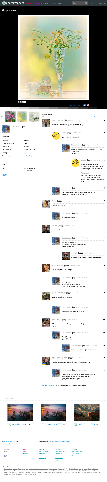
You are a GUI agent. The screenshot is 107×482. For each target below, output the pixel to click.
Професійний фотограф (10, 469)
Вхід (92, 3)
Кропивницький (89, 470)
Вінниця (95, 469)
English (6, 451)
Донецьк (16, 470)
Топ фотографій (43, 453)
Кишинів (69, 470)
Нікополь (39, 472)
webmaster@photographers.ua (61, 441)
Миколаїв (33, 472)
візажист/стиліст (33, 469)
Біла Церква (77, 469)
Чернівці (30, 474)
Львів (9, 472)
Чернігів (25, 474)
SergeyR (54, 225)
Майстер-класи (76, 455)
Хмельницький (13, 474)
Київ (66, 470)
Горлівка (6, 470)
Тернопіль (83, 472)
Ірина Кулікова (56, 319)
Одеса (44, 472)
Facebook (7, 455)
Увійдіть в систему (48, 385)
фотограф (20, 469)
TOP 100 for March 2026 (16, 424)
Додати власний (99, 116)
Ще (54, 3)
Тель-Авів (77, 472)
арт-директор (53, 469)
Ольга (54, 201)
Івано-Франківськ (35, 470)
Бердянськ (84, 469)
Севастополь (58, 472)
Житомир (21, 470)
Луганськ (96, 470)
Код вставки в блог (75, 105)
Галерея (38, 3)
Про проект (58, 453)
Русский (6, 449)
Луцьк (5, 472)
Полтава (48, 472)
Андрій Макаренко (58, 120)
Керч (62, 470)
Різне (25, 153)
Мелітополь (21, 472)
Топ (47, 3)
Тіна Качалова (16, 126)
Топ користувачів (43, 451)
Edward (64, 132)
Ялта (34, 474)
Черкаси (20, 474)
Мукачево (27, 472)
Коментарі (25, 453)
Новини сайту (59, 458)
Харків (99, 472)
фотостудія (61, 469)
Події (56, 460)
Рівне (53, 472)
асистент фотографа (44, 469)
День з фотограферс (61, 451)
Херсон (6, 474)
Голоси (4, 174)
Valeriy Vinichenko (57, 265)
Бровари (90, 469)
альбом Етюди (28, 156)
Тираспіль (89, 472)
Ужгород (95, 472)
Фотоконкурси (42, 458)
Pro (59, 3)
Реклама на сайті (77, 451)
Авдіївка (71, 469)
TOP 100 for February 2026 (84, 424)
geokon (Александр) (58, 293)
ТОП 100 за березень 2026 (51, 424)
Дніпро (11, 470)
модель (26, 469)
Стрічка (29, 3)
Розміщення (75, 453)
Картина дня (42, 455)
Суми (72, 472)
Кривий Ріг (82, 470)
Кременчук (75, 470)
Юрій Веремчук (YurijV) (59, 358)
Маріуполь (14, 472)
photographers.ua (9, 441)
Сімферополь (66, 472)
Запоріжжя (28, 470)
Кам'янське (58, 470)
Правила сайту (59, 455)
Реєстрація (101, 3)
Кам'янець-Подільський (47, 470)
